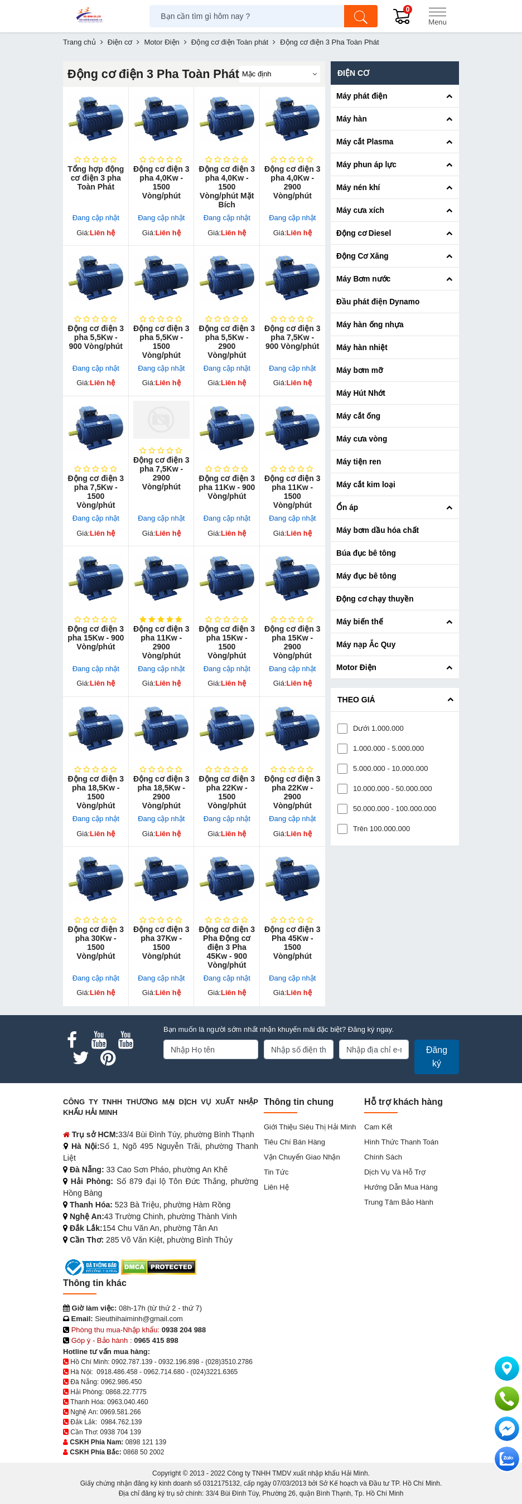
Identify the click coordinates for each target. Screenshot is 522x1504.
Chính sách (383, 1157)
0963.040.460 (127, 1402)
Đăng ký (436, 1056)
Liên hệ (276, 1187)
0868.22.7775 (125, 1392)
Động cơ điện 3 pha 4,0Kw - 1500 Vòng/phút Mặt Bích (227, 186)
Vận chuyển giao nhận (302, 1157)
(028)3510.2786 (229, 1362)
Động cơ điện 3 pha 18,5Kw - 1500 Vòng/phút (96, 792)
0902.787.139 (132, 1362)
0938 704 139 (120, 1432)
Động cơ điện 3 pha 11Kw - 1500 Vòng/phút (292, 492)
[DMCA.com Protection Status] (158, 1267)
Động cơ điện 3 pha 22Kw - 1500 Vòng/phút (227, 792)
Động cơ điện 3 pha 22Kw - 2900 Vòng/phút (292, 792)
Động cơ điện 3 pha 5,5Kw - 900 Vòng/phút (96, 337)
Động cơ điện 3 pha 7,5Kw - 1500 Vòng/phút (96, 492)
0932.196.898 (178, 1362)
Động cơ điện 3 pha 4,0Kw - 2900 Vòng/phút (292, 182)
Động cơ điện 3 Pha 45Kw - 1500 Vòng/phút (292, 942)
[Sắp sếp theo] (279, 74)
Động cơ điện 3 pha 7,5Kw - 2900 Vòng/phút (161, 473)
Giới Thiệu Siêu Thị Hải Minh (310, 1127)
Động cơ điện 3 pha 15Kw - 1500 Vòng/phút (227, 642)
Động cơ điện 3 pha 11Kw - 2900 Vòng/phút (161, 642)
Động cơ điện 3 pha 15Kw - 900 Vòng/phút (95, 637)
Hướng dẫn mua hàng (401, 1187)
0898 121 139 (145, 1442)
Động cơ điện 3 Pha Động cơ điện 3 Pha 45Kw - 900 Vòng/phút (227, 947)
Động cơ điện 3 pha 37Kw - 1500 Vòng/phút (161, 942)
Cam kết (378, 1127)
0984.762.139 (121, 1422)
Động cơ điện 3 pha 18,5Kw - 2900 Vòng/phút (161, 792)
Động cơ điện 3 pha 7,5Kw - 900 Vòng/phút (292, 337)
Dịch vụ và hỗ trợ (395, 1172)
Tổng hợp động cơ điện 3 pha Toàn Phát (95, 177)
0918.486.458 (116, 1372)
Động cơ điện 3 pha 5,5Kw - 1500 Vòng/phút (161, 342)
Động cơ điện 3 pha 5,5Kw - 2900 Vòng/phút (227, 342)
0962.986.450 (121, 1382)
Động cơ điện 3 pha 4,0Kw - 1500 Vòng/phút (161, 182)
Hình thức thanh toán (401, 1142)
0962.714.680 (163, 1372)
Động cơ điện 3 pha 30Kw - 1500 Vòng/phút (96, 942)
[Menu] (437, 16)
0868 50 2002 (143, 1452)
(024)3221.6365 (214, 1372)
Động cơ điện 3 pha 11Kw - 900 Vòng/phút (227, 487)
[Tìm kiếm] (361, 16)
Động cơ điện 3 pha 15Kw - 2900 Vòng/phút (292, 642)
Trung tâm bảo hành (398, 1202)
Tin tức (276, 1172)
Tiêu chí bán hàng (294, 1142)
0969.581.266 (120, 1412)
